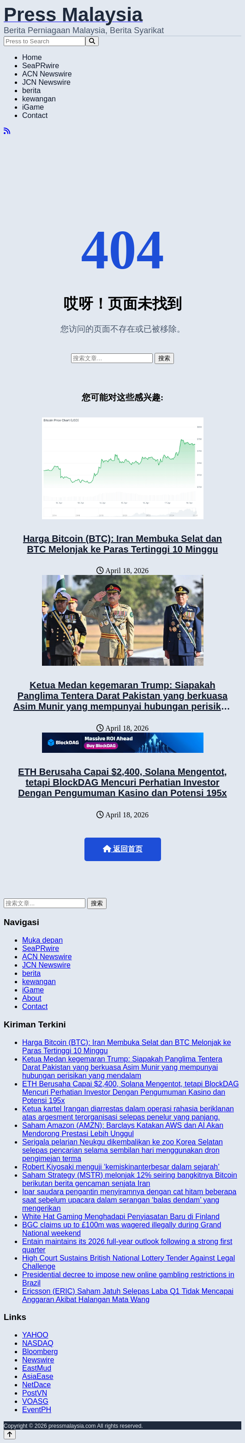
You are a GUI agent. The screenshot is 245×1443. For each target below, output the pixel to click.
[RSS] (7, 131)
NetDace (36, 1385)
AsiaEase (38, 1376)
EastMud (36, 1368)
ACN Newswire (47, 74)
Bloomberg (40, 1351)
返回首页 (123, 849)
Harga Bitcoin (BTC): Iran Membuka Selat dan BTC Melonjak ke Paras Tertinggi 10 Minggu (122, 544)
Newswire (38, 1360)
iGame (33, 107)
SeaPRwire (40, 66)
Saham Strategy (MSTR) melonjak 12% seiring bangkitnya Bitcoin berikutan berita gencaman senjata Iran (129, 1179)
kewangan (39, 99)
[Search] (92, 41)
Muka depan (42, 940)
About (32, 998)
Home (32, 57)
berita (31, 90)
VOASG (35, 1401)
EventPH (36, 1410)
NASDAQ (38, 1343)
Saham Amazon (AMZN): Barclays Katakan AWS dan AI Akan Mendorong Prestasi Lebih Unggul (122, 1129)
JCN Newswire (46, 82)
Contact (35, 115)
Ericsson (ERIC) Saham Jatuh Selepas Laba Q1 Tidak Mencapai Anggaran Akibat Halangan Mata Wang (127, 1295)
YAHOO (35, 1335)
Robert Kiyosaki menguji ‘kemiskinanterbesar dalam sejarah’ (121, 1167)
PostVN (34, 1393)
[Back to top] (10, 1434)
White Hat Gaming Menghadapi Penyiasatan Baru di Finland (121, 1216)
